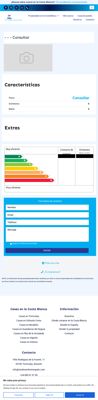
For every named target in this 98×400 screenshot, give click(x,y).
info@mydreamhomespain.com (29, 369)
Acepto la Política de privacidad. (24, 243)
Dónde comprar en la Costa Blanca (69, 320)
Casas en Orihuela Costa (28, 320)
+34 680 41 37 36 (29, 375)
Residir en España (69, 324)
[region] (49, 388)
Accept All (80, 395)
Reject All (49, 395)
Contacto (69, 333)
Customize (18, 395)
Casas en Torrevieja (29, 316)
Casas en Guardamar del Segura (28, 329)
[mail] (22, 8)
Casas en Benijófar (28, 324)
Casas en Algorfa (29, 337)
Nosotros (69, 316)
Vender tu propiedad (69, 329)
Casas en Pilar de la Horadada (29, 333)
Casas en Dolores (29, 342)
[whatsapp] (17, 8)
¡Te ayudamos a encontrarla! (71, 2)
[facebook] (6, 8)
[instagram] (11, 8)
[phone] (27, 8)
